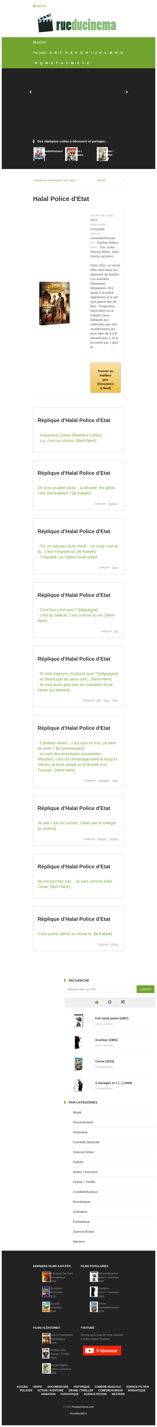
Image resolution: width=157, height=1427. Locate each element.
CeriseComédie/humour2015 (108, 1307)
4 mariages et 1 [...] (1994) (113, 1083)
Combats (104, 780)
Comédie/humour (85, 1192)
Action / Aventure (85, 1172)
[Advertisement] (78, 106)
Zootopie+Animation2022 (56, 1292)
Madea (101, 180)
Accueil (22, 1386)
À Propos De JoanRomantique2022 (61, 1277)
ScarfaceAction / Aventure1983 (108, 1292)
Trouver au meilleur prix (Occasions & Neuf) (105, 379)
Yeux (115, 700)
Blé (99, 700)
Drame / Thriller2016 (108, 155)
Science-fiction (83, 1231)
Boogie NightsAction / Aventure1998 (60, 1368)
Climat (114, 944)
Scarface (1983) (106, 1040)
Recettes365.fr (78, 1413)
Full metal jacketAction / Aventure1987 (108, 1277)
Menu (39, 6)
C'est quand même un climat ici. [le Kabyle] (75, 934)
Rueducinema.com (83, 1406)
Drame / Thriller (84, 1182)
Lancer (145, 989)
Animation (80, 1211)
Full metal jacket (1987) (111, 1018)
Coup (115, 567)
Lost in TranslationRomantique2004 (61, 1338)
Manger (102, 838)
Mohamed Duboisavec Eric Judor (55, 180)
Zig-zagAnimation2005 (56, 1307)
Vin (116, 631)
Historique (80, 1132)
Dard (106, 700)
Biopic (77, 1112)
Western (79, 1241)
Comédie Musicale (86, 1142)
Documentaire (83, 1122)
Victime (113, 838)
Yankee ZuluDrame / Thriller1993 (59, 1353)
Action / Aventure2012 (77, 155)
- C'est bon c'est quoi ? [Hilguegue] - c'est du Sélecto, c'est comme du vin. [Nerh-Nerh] (77, 615)
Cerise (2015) (104, 1061)
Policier (78, 1162)
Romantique (82, 1202)
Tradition (113, 503)
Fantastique (81, 1221)
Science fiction (83, 1152)
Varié (115, 780)
